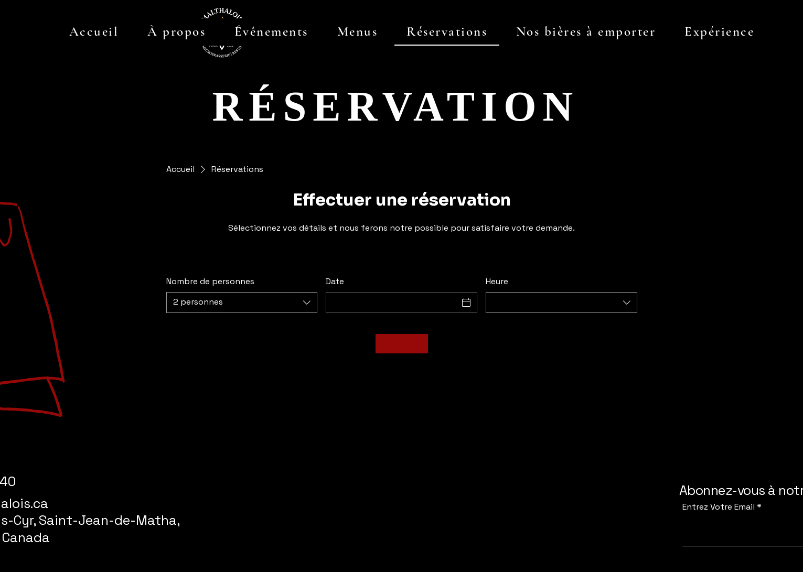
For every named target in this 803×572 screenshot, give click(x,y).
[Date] (392, 302)
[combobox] (242, 302)
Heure (497, 281)
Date (335, 281)
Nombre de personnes (210, 281)
